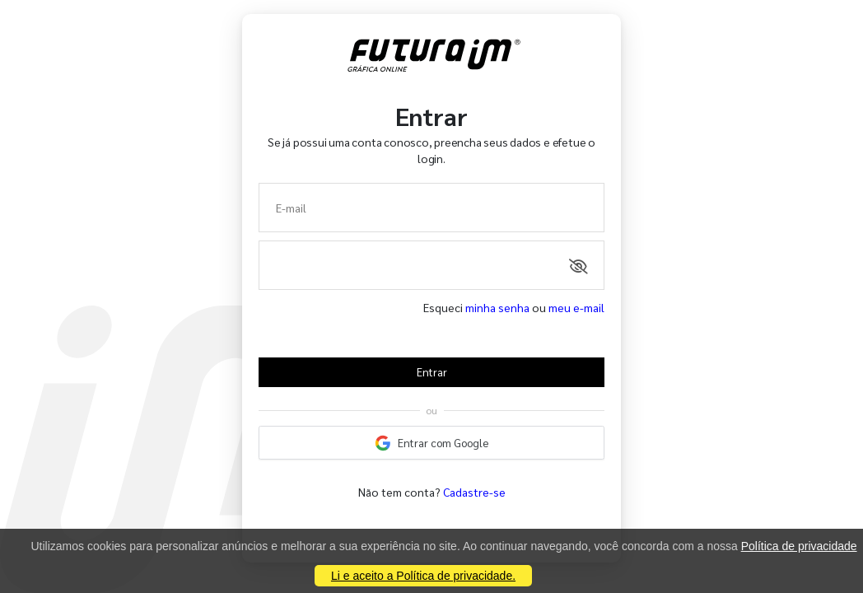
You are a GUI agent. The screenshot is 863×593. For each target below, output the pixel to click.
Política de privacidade (799, 546)
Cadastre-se (474, 491)
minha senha (497, 307)
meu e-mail (576, 307)
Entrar (432, 372)
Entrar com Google (431, 443)
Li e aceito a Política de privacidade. (423, 575)
